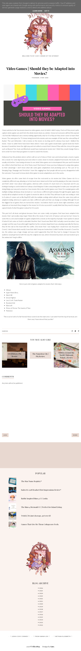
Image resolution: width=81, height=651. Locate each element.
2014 (41, 620)
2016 (41, 614)
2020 (41, 604)
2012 (41, 625)
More (75, 435)
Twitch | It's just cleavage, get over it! (36, 516)
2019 (41, 606)
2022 (41, 598)
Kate (52, 647)
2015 (41, 617)
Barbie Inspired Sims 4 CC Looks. (34, 498)
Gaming (5, 331)
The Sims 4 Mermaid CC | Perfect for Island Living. (41, 507)
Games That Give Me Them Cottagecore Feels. (40, 524)
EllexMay (36, 647)
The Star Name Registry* (31, 481)
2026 (41, 588)
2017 (41, 612)
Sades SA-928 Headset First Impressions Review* (41, 490)
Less (5, 435)
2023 (41, 596)
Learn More (37, 11)
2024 (41, 593)
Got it (46, 11)
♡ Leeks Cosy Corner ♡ (20, 636)
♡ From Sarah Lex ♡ (41, 636)
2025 (41, 591)
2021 (41, 601)
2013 (41, 622)
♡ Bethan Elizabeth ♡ (63, 636)
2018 (41, 609)
